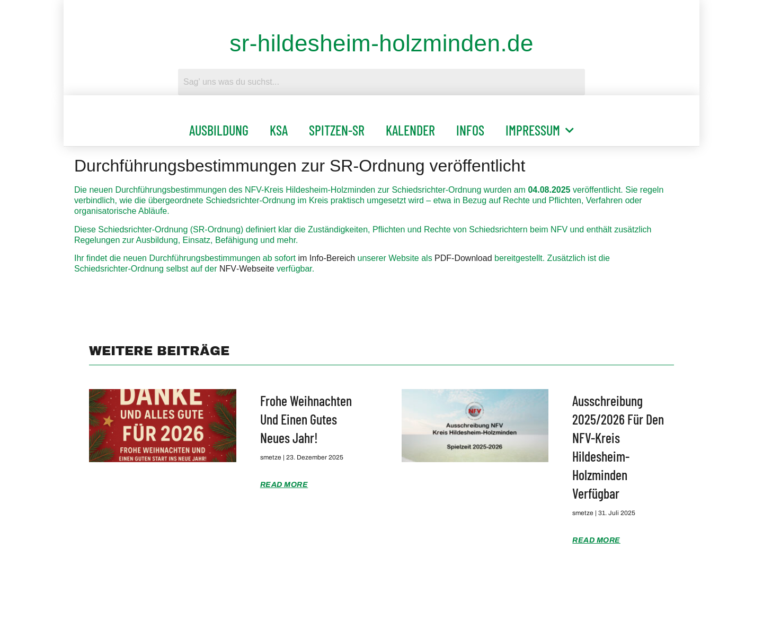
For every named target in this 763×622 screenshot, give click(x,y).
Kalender (410, 130)
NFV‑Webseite (246, 268)
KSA (279, 130)
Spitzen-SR (337, 130)
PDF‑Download (463, 258)
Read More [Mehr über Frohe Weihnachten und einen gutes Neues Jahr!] (284, 485)
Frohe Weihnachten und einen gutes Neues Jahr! (306, 419)
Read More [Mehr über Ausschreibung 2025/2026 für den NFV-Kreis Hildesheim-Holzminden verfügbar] (596, 540)
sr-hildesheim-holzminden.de (381, 43)
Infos (470, 130)
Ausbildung (219, 130)
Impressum (539, 130)
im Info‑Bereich (326, 258)
